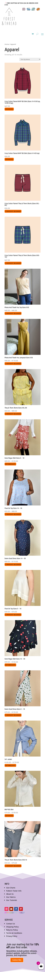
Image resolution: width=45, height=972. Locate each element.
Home (7, 44)
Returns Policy (12, 930)
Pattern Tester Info (13, 891)
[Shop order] (30, 59)
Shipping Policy (12, 927)
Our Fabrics (11, 897)
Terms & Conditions (14, 933)
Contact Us (10, 924)
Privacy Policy (11, 936)
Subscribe (16, 960)
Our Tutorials (11, 900)
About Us (10, 894)
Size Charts (10, 888)
